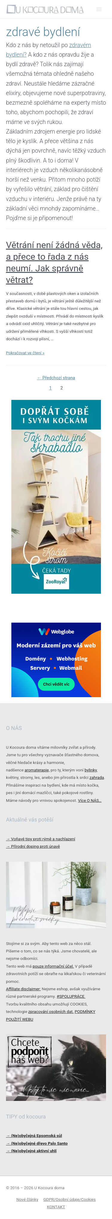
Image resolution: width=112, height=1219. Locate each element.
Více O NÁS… (90, 800)
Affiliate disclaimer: (23, 988)
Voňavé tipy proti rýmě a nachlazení (40, 838)
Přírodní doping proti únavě (33, 846)
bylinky (91, 770)
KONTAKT (56, 1206)
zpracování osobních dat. (51, 1011)
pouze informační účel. (53, 966)
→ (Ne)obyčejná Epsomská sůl (34, 1135)
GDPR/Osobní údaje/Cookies (69, 1199)
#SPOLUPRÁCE (71, 996)
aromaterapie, (37, 770)
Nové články (27, 1199)
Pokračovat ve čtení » (25, 352)
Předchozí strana (56, 377)
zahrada (96, 777)
